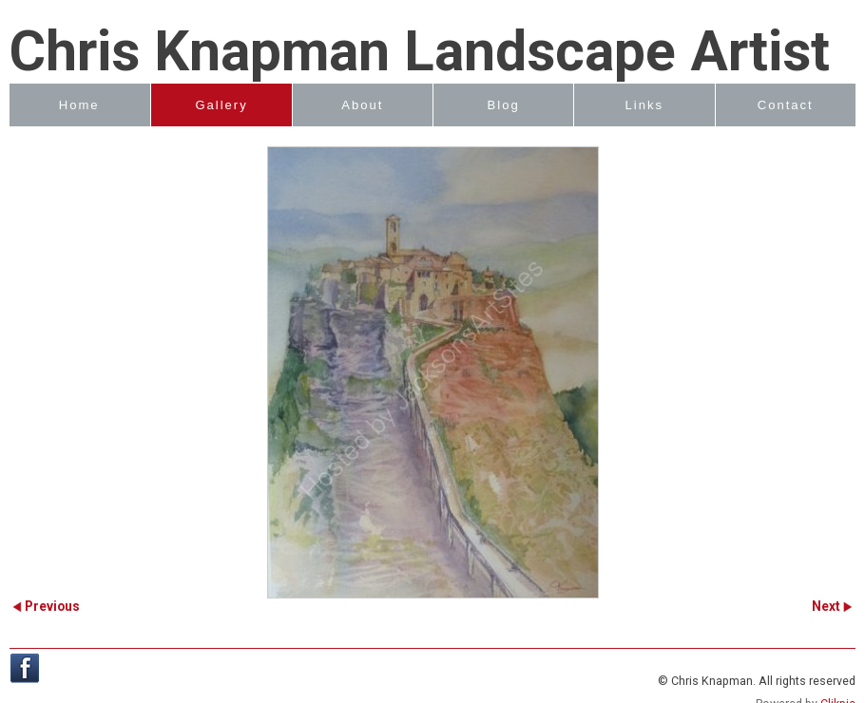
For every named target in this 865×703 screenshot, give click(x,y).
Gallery (221, 105)
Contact (786, 105)
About (362, 105)
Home (79, 105)
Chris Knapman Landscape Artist (420, 51)
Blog (504, 105)
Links (644, 105)
